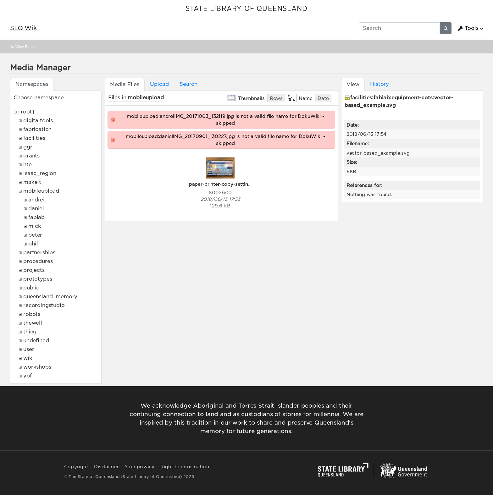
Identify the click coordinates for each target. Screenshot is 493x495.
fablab (36, 217)
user (28, 349)
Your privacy (139, 466)
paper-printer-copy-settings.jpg (225, 184)
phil (33, 244)
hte (27, 165)
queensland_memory (50, 297)
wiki (28, 358)
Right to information (184, 466)
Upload (159, 84)
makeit (32, 182)
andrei (36, 200)
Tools (467, 28)
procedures (38, 261)
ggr (27, 147)
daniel (36, 209)
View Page (24, 46)
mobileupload (41, 191)
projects (34, 270)
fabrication (37, 129)
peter (35, 235)
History (379, 84)
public (31, 288)
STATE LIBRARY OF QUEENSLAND (246, 9)
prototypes (37, 279)
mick (34, 226)
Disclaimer (106, 466)
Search (188, 84)
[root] (26, 112)
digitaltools (38, 121)
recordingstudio (44, 305)
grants (31, 156)
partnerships (39, 253)
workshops (37, 367)
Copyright (76, 466)
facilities (34, 138)
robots (31, 314)
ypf (27, 376)
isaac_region (39, 173)
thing (29, 332)
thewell (32, 323)
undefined (36, 341)
